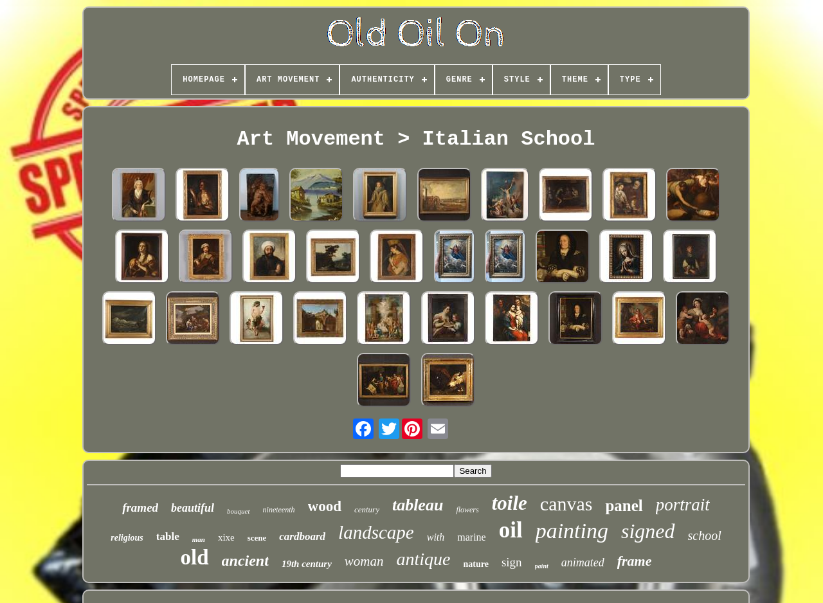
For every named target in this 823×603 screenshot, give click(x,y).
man (198, 539)
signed (648, 531)
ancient (245, 560)
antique (424, 559)
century (366, 509)
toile (509, 503)
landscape (376, 532)
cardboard (302, 536)
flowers (467, 509)
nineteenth (279, 509)
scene (257, 538)
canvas (566, 503)
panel (623, 505)
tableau (417, 505)
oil (511, 530)
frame (634, 561)
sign (512, 562)
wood (324, 506)
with (436, 537)
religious (127, 538)
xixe (226, 537)
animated (582, 562)
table (167, 536)
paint (541, 566)
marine (471, 537)
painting (572, 531)
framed (140, 507)
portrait (683, 504)
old (195, 557)
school (704, 535)
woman (364, 561)
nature (476, 564)
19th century (307, 564)
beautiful (192, 507)
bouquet (238, 511)
